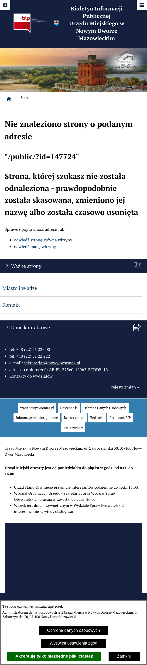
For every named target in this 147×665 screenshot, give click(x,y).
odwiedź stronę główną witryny (43, 240)
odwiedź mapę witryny (35, 246)
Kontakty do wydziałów (31, 376)
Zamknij (124, 656)
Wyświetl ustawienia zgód (73, 643)
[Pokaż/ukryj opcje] (5, 5)
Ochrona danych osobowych (73, 630)
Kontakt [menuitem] (11, 305)
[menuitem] (37, 408)
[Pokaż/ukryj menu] (141, 5)
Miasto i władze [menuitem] (19, 288)
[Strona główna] (9, 99)
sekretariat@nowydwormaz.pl (52, 362)
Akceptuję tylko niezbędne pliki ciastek (54, 656)
